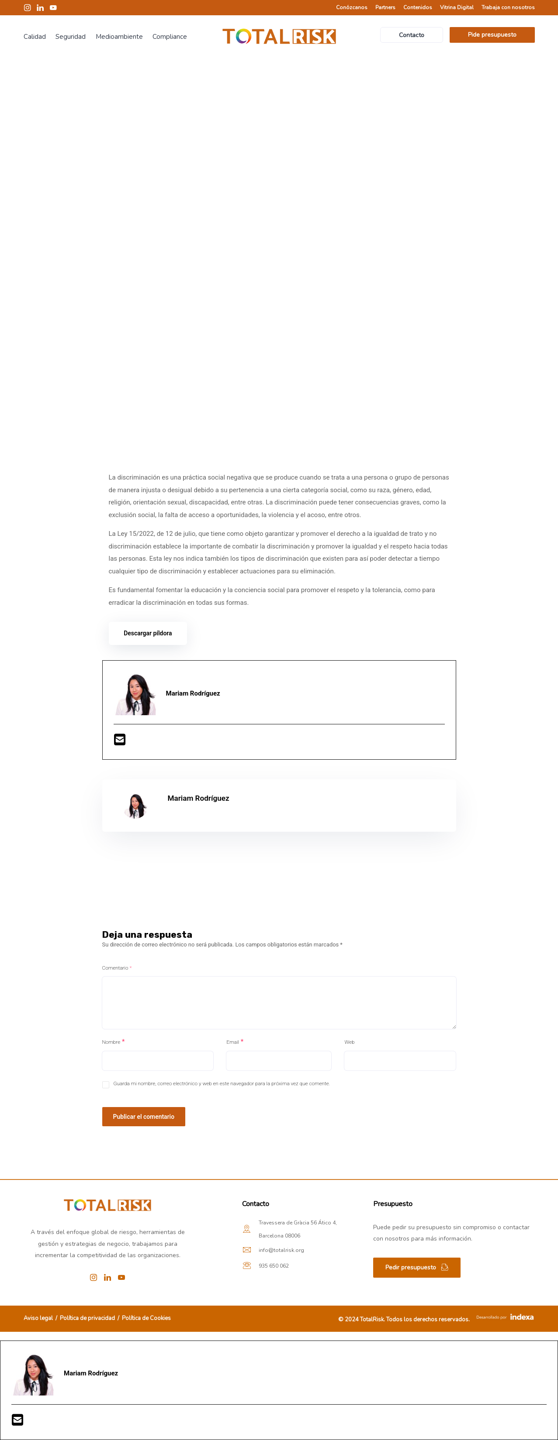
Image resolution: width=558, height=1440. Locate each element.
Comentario (117, 968)
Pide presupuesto (492, 35)
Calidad (35, 36)
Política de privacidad (87, 1318)
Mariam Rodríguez (198, 798)
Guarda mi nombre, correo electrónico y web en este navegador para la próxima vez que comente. (222, 1083)
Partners (385, 7)
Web (349, 1042)
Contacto (411, 35)
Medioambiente (119, 36)
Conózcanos (351, 7)
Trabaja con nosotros (508, 7)
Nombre (111, 1042)
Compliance (169, 36)
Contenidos (417, 7)
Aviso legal (39, 1318)
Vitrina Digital (457, 7)
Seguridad (70, 36)
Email (232, 1042)
